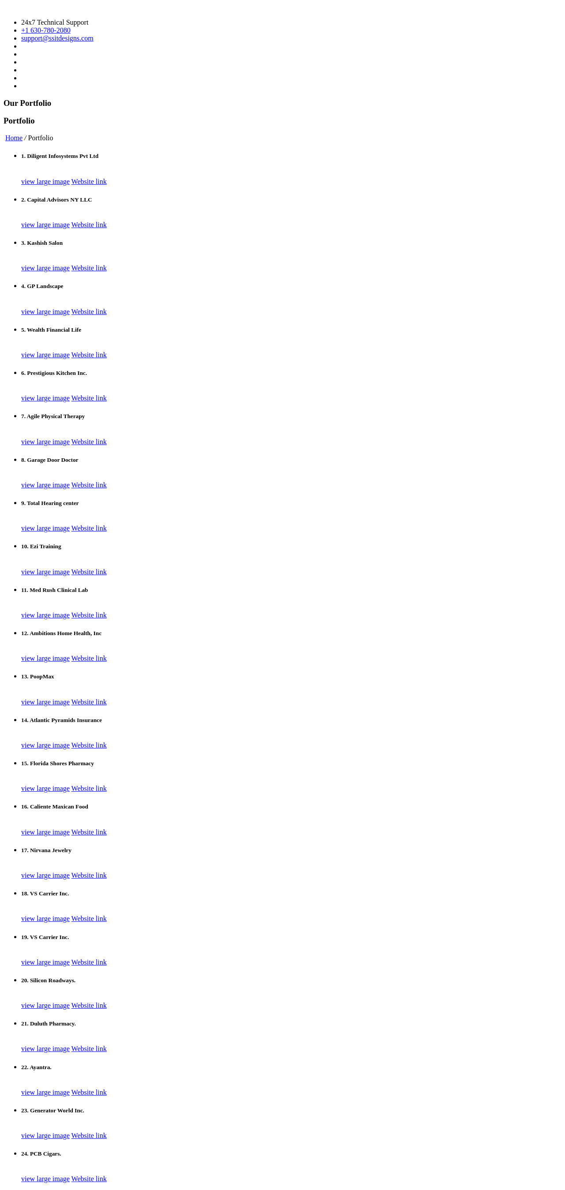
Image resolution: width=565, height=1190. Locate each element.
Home (14, 138)
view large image (45, 181)
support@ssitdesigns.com (57, 38)
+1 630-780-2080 (46, 30)
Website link (89, 181)
